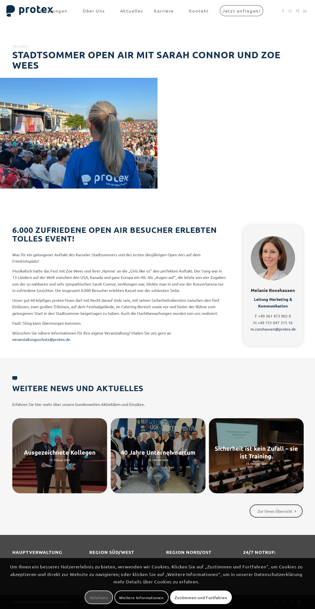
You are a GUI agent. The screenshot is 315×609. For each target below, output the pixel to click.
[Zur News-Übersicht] (276, 511)
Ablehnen (99, 597)
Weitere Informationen (141, 597)
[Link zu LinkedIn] (305, 10)
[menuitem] (56, 11)
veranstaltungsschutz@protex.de (41, 339)
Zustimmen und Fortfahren (201, 597)
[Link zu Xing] (297, 10)
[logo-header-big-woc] (30, 11)
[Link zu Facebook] (282, 10)
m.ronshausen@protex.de (273, 328)
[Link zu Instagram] (290, 10)
